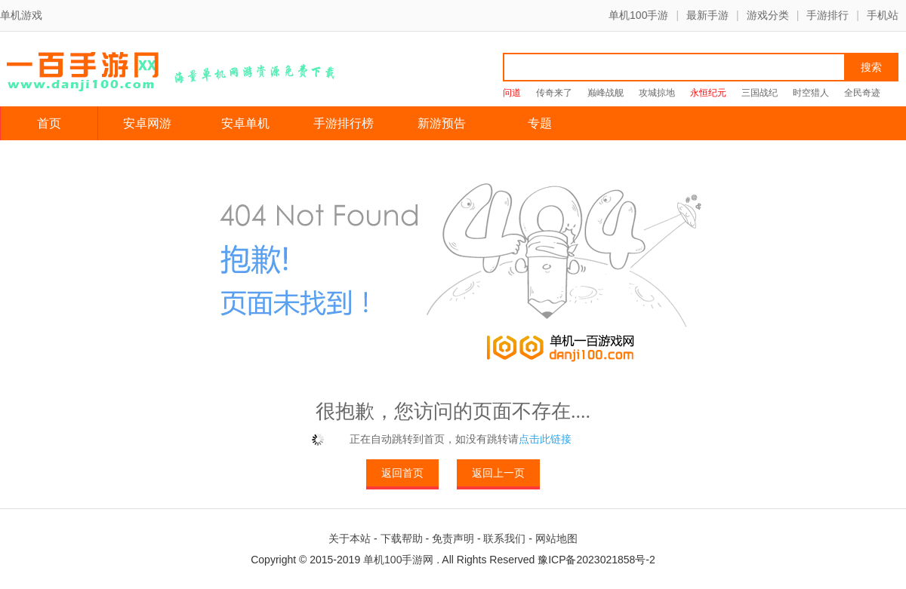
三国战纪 (759, 92)
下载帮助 (402, 538)
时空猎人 (811, 92)
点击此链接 (545, 439)
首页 (49, 123)
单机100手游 (638, 15)
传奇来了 (554, 92)
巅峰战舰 (605, 92)
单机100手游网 (398, 560)
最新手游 (707, 15)
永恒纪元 (708, 92)
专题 (540, 123)
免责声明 (453, 538)
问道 (512, 92)
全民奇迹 (862, 92)
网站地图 (556, 538)
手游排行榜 (343, 123)
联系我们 (504, 538)
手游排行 (827, 15)
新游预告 (442, 123)
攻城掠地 (657, 92)
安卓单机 (245, 123)
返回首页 (402, 473)
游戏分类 (768, 15)
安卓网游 (147, 123)
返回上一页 (498, 473)
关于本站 (349, 538)
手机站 (882, 15)
